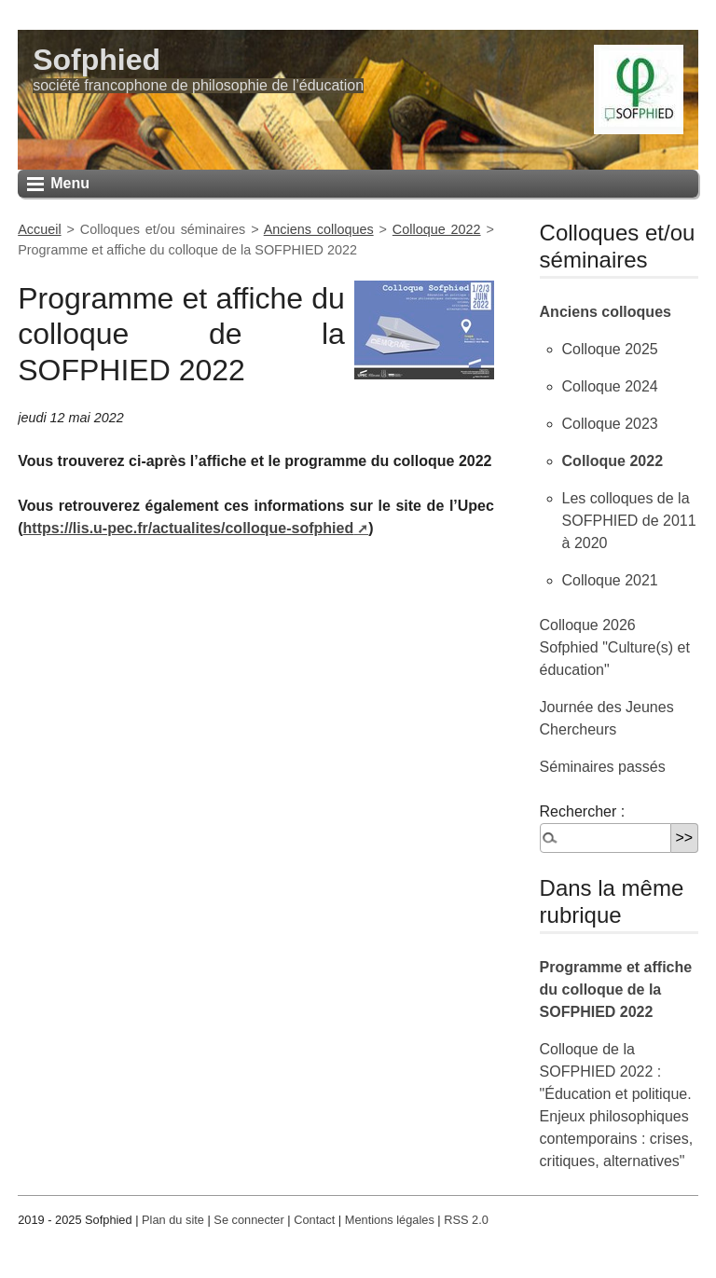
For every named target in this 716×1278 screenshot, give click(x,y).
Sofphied (96, 59)
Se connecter (248, 1220)
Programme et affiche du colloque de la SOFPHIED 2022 (616, 989)
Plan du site (173, 1220)
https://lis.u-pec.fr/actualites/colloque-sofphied (188, 528)
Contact (314, 1220)
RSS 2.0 (466, 1220)
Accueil (39, 229)
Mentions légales (389, 1220)
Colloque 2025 (610, 349)
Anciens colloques (319, 229)
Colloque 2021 (610, 580)
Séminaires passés (603, 767)
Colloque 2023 (610, 424)
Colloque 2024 (610, 386)
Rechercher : (583, 811)
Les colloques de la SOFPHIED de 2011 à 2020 (629, 520)
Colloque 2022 (436, 229)
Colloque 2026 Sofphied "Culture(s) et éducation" (615, 647)
